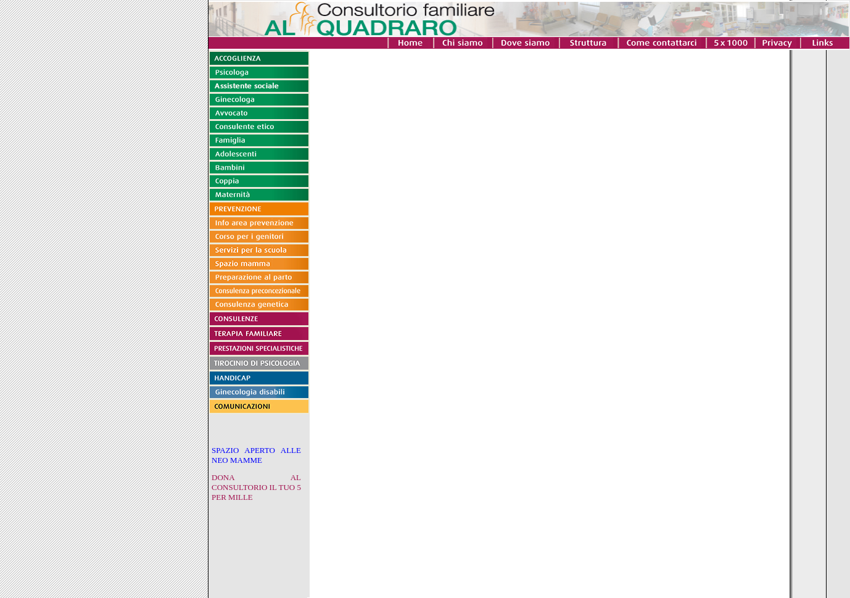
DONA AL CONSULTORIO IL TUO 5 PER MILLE (256, 487)
